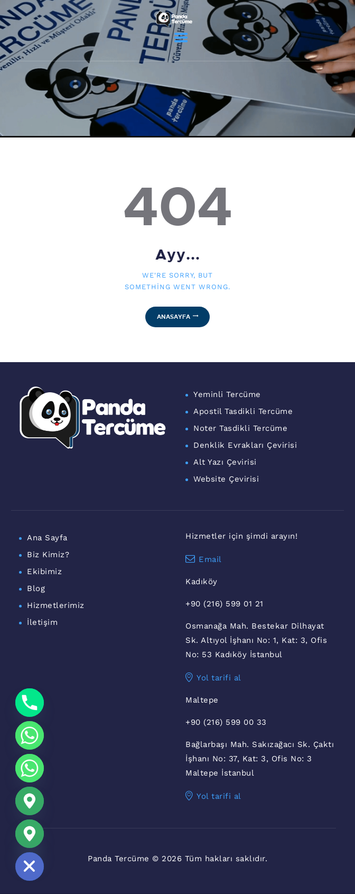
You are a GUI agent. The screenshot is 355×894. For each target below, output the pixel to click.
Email (203, 559)
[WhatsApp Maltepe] (29, 768)
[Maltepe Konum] (29, 833)
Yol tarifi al (213, 678)
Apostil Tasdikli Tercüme (243, 411)
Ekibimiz (44, 571)
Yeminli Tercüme (227, 394)
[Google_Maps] (29, 801)
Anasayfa (173, 316)
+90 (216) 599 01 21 (224, 604)
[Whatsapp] (29, 735)
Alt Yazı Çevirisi (225, 462)
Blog (36, 588)
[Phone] (29, 702)
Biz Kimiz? (48, 554)
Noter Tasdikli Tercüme (240, 428)
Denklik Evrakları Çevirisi (245, 445)
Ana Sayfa (47, 537)
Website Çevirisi (226, 479)
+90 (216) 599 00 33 (226, 722)
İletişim (42, 622)
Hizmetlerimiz (56, 605)
